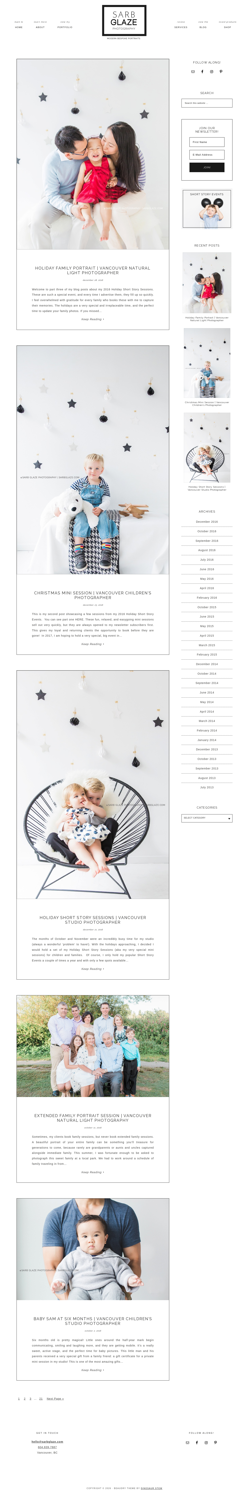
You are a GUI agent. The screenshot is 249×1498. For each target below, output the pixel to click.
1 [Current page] (19, 1398)
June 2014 (207, 692)
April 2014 (207, 711)
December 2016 (207, 521)
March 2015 (207, 645)
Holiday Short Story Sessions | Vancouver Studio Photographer (93, 920)
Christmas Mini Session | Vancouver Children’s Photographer (93, 595)
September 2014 (207, 683)
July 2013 (207, 787)
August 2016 (207, 550)
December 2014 (207, 664)
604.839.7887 (47, 1447)
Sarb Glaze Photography (124, 22)
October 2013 (207, 758)
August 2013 (207, 778)
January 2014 (207, 740)
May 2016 (207, 578)
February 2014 (207, 730)
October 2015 (207, 607)
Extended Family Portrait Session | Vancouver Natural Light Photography (93, 1118)
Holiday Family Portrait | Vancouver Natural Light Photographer (93, 270)
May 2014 (207, 702)
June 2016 (207, 569)
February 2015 (207, 654)
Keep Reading (91, 319)
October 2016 (207, 531)
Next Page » (55, 1398)
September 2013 (207, 768)
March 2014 (207, 721)
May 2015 (207, 626)
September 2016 (207, 540)
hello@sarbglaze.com (47, 1441)
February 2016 (207, 597)
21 (41, 1398)
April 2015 (207, 635)
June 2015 (207, 616)
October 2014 (207, 673)
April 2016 (207, 588)
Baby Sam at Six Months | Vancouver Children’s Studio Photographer (93, 1321)
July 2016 (207, 559)
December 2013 (207, 749)
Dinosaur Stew (151, 1488)
